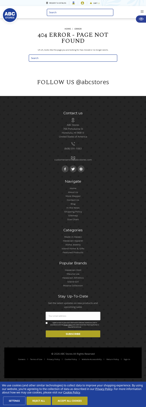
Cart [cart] (96, 3)
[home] (23, 13)
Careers (21, 381)
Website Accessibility (92, 381)
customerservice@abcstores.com (73, 180)
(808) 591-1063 (73, 169)
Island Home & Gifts (73, 269)
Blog (73, 224)
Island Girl (73, 302)
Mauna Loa (73, 294)
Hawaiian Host (73, 290)
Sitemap (73, 236)
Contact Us (73, 220)
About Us (73, 212)
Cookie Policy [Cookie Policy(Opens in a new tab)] (71, 392)
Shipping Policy (73, 232)
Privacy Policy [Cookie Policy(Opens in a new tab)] (103, 389)
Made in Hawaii (73, 257)
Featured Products (73, 273)
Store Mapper (73, 216)
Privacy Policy (68, 345)
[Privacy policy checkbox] (47, 343)
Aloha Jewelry (73, 265)
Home (73, 208)
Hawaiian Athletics (73, 298)
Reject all (38, 400)
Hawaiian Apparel (73, 261)
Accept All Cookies (70, 400)
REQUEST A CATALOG (57, 3)
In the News (73, 228)
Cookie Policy (71, 381)
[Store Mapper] (73, 3)
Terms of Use (36, 381)
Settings (14, 400)
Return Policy (112, 381)
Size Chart (73, 240)
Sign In (127, 381)
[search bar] (80, 12)
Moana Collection (73, 306)
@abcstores (92, 82)
